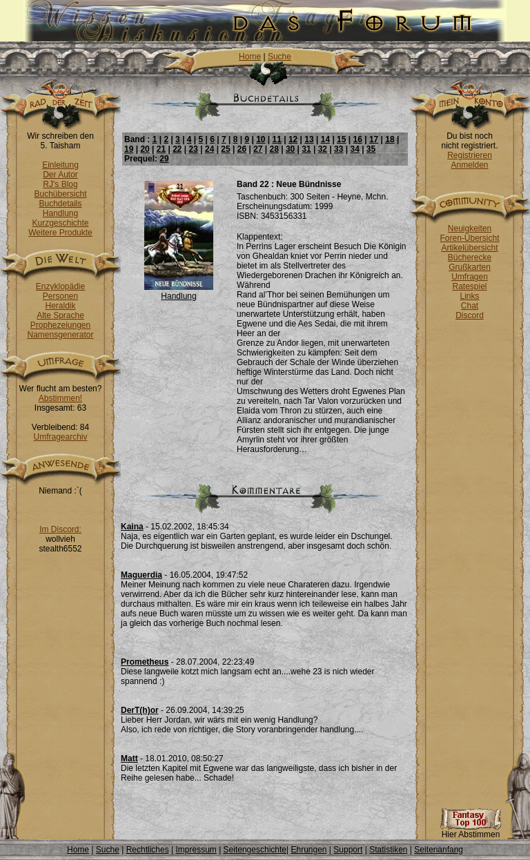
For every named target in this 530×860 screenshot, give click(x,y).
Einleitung (60, 165)
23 (193, 149)
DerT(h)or (140, 710)
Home (250, 56)
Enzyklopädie (60, 286)
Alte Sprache (60, 315)
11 (277, 139)
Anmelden (469, 165)
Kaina (132, 526)
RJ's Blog (60, 184)
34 (354, 149)
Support (347, 849)
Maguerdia (141, 575)
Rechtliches (147, 849)
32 (322, 149)
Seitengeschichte (255, 849)
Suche (279, 56)
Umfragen (469, 277)
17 (373, 139)
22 (177, 149)
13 (308, 139)
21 (161, 149)
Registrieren (469, 155)
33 (338, 149)
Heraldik (60, 306)
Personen (60, 296)
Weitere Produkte (60, 232)
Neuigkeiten (469, 228)
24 (209, 149)
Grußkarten (470, 267)
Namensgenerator (60, 335)
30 (290, 149)
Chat (469, 306)
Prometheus (144, 662)
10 (260, 139)
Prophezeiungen (60, 325)
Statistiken (388, 849)
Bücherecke (469, 257)
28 (274, 149)
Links (469, 296)
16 (357, 139)
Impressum (195, 849)
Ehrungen (308, 849)
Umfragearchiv (60, 437)
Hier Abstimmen (470, 830)
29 (163, 159)
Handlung (60, 213)
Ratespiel (469, 286)
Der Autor (60, 174)
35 (370, 149)
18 (389, 139)
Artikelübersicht (469, 248)
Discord (469, 315)
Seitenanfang (438, 849)
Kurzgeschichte (60, 223)
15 (341, 139)
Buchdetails (60, 203)
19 (128, 149)
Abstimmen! (60, 398)
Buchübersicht (60, 194)
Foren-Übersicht (469, 238)
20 (144, 149)
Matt (129, 758)
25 (225, 149)
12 (292, 139)
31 (306, 149)
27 (257, 149)
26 (241, 149)
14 (325, 139)
